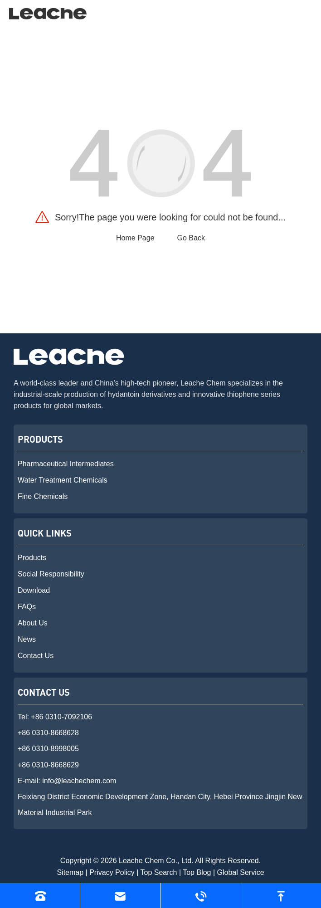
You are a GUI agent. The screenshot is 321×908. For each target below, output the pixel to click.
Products (32, 557)
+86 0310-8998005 (48, 748)
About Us (33, 623)
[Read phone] (40, 895)
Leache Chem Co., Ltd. (156, 860)
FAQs (27, 606)
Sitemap (70, 872)
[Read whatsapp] (201, 895)
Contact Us (36, 655)
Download (34, 590)
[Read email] (120, 895)
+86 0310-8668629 (48, 765)
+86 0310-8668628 (48, 733)
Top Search (159, 872)
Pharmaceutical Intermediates (66, 464)
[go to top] (281, 895)
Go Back (191, 238)
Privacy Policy (112, 872)
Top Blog (197, 872)
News (27, 639)
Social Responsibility (51, 574)
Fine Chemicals (43, 496)
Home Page (135, 238)
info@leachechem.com (79, 781)
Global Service (240, 872)
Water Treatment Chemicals (62, 480)
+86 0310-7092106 (61, 717)
